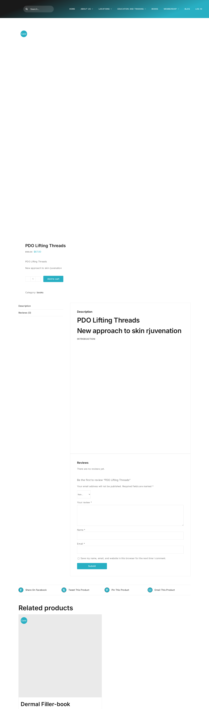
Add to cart (53, 278)
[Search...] (38, 9)
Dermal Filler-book (45, 704)
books (40, 292)
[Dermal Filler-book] (60, 655)
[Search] (26, 9)
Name (81, 529)
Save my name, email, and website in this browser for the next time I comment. (123, 558)
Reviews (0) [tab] (24, 312)
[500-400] (14, 2)
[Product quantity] (32, 279)
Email (81, 543)
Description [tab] (24, 306)
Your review (84, 502)
